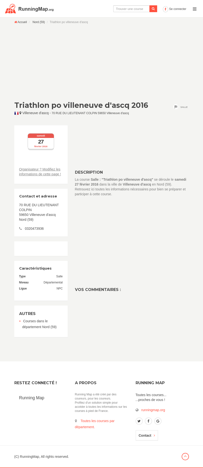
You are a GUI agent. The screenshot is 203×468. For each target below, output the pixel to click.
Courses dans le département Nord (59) (39, 324)
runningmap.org (153, 410)
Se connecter (174, 9)
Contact (147, 435)
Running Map (31, 397)
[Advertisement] (102, 62)
